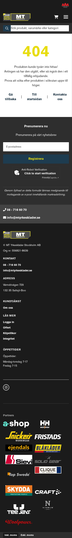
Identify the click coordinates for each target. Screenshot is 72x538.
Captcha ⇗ (50, 178)
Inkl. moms (11, 535)
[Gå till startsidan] (17, 17)
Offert (7, 328)
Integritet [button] (9, 339)
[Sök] (36, 28)
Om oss (8, 308)
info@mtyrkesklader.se (23, 218)
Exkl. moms (27, 535)
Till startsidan (34, 97)
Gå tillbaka (10, 97)
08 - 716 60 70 (17, 210)
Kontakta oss (60, 97)
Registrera (36, 159)
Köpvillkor (9, 333)
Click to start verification (40, 173)
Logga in (8, 322)
